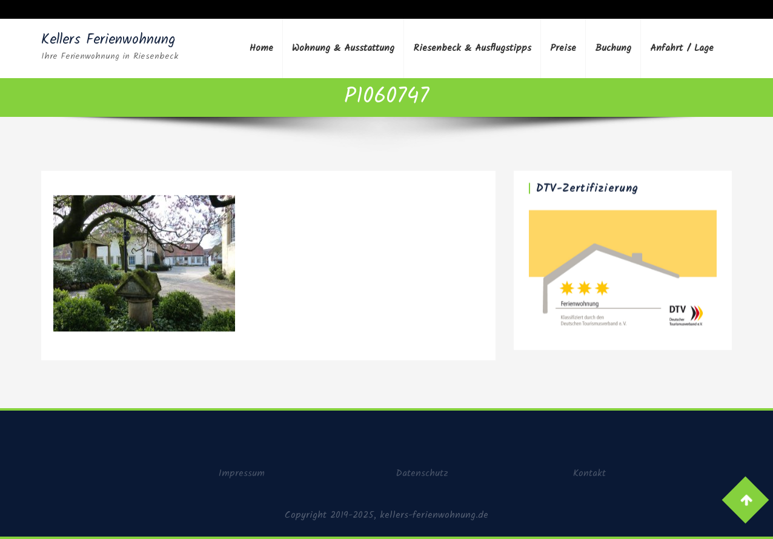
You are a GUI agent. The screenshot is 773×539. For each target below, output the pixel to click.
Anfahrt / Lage (682, 48)
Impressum (242, 475)
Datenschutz (422, 475)
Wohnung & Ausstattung (343, 48)
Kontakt (589, 475)
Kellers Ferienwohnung (108, 40)
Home (261, 48)
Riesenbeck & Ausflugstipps (472, 48)
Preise (563, 48)
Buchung (613, 48)
